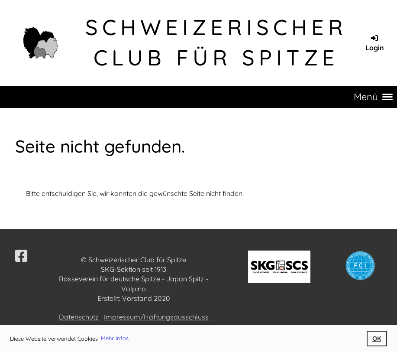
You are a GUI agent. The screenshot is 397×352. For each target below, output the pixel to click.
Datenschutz (79, 317)
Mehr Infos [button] (115, 338)
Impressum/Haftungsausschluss (156, 317)
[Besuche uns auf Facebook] (21, 255)
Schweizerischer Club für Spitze (216, 42)
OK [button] (376, 338)
